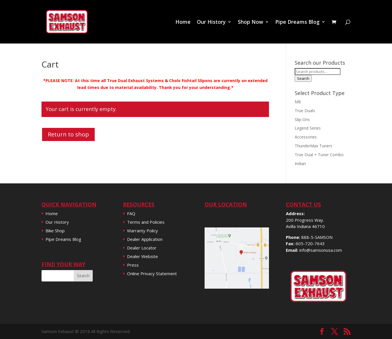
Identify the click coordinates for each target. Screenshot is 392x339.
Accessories (306, 137)
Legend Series (308, 128)
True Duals (305, 110)
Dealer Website (142, 256)
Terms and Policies (146, 222)
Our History (211, 22)
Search (303, 78)
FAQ (131, 213)
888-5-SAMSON (316, 237)
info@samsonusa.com (320, 250)
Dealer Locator (142, 248)
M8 (298, 101)
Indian (300, 163)
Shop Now (250, 22)
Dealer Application (145, 239)
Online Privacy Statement (152, 273)
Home (183, 22)
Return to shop (68, 134)
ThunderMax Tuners (313, 145)
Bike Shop (55, 230)
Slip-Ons (302, 119)
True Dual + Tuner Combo (319, 154)
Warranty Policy (142, 230)
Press (133, 265)
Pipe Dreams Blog (297, 22)
